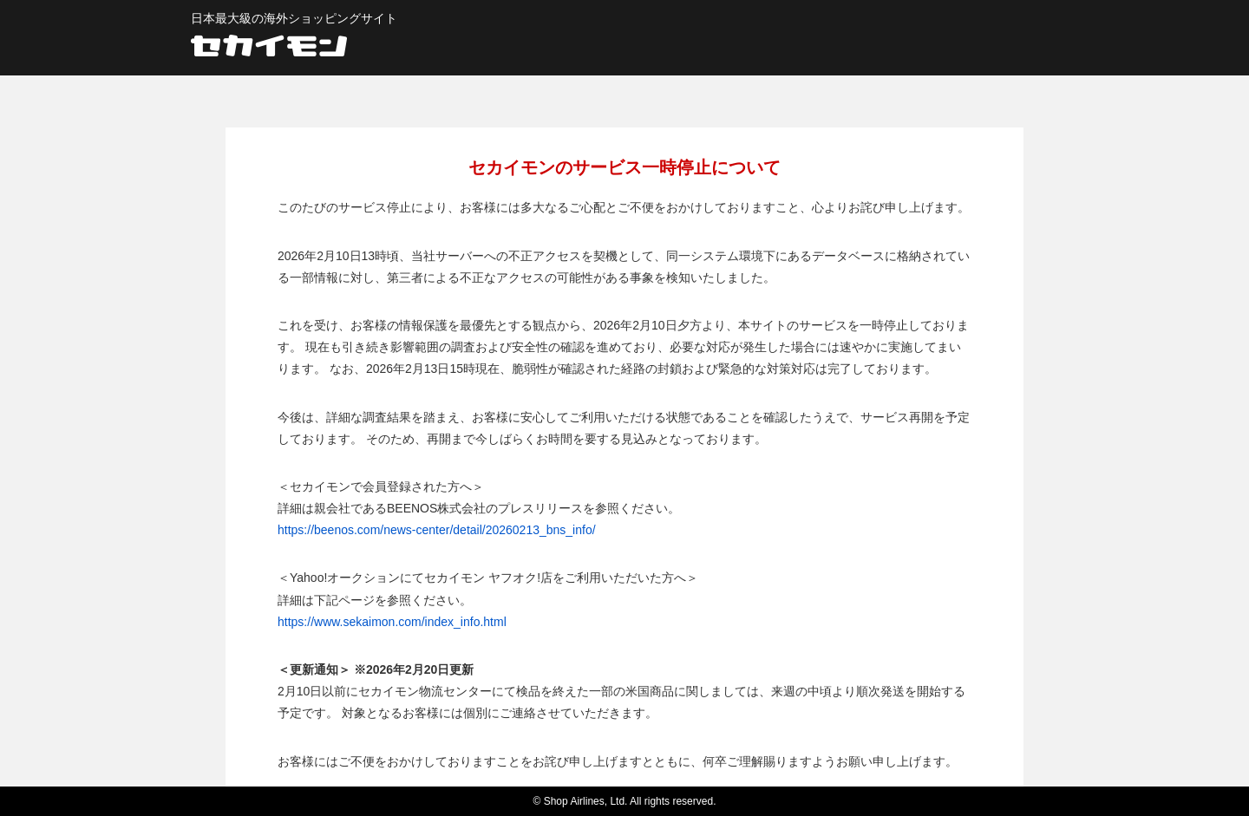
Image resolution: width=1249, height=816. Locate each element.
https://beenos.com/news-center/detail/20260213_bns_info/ (437, 530)
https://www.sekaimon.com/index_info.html (392, 622)
